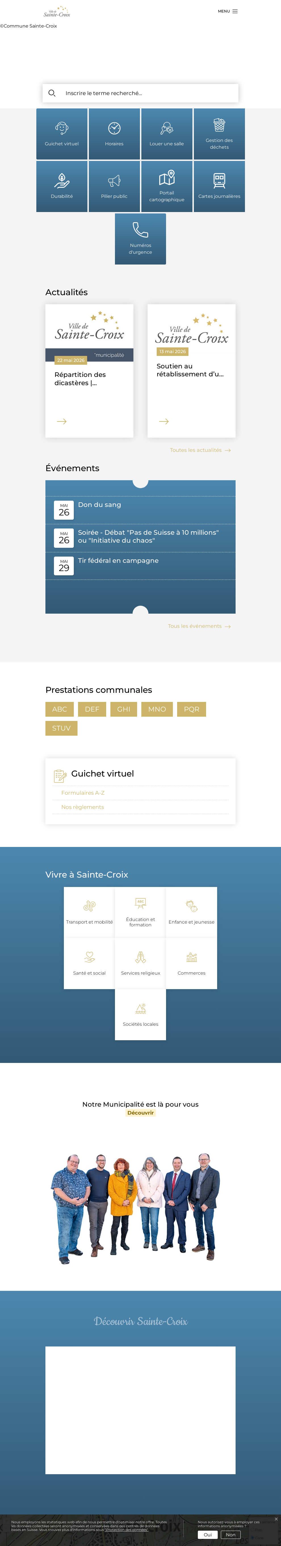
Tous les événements (200, 626)
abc (59, 709)
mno (157, 709)
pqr (191, 709)
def (92, 709)
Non (231, 1534)
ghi (123, 709)
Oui (208, 1534)
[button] (226, 11)
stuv (61, 728)
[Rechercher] (52, 93)
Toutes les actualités (201, 450)
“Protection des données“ (126, 1530)
